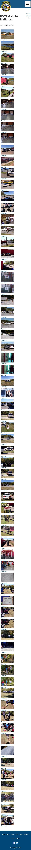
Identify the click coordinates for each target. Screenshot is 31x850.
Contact (17, 838)
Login (17, 834)
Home (3, 834)
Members (26, 834)
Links (13, 838)
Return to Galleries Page (28, 16)
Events (7, 834)
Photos (12, 834)
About (21, 834)
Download (3, 40)
